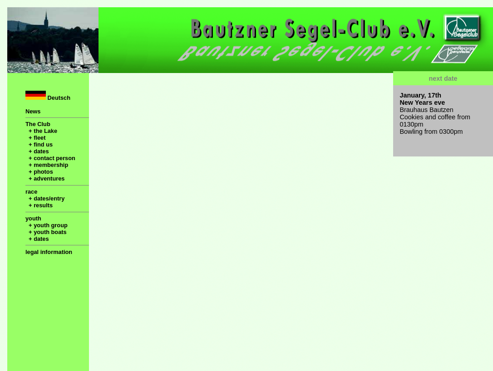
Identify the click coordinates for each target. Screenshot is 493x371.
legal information (48, 252)
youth (33, 218)
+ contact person (50, 158)
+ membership (46, 164)
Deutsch (47, 96)
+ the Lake (41, 130)
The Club (37, 124)
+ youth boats (46, 232)
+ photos (39, 171)
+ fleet (35, 137)
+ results (39, 205)
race (31, 191)
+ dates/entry (44, 198)
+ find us (39, 144)
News (32, 111)
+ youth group (46, 225)
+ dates (37, 151)
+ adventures (44, 178)
